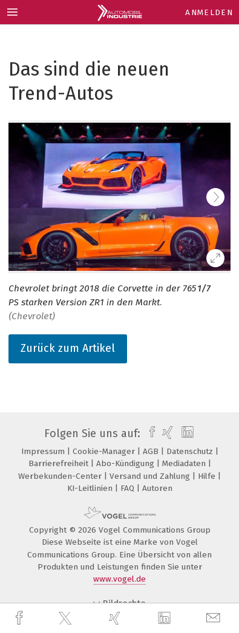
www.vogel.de (119, 579)
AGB (152, 451)
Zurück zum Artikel (68, 348)
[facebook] (20, 618)
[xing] (116, 618)
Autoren (157, 488)
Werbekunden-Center (61, 476)
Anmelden (209, 12)
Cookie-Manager (105, 451)
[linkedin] (166, 618)
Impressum (44, 451)
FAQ (128, 488)
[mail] (214, 618)
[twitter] (66, 618)
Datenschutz (190, 451)
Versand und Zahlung (151, 476)
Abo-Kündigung (126, 463)
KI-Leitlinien (91, 488)
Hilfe (208, 476)
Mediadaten (185, 463)
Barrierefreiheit (59, 463)
